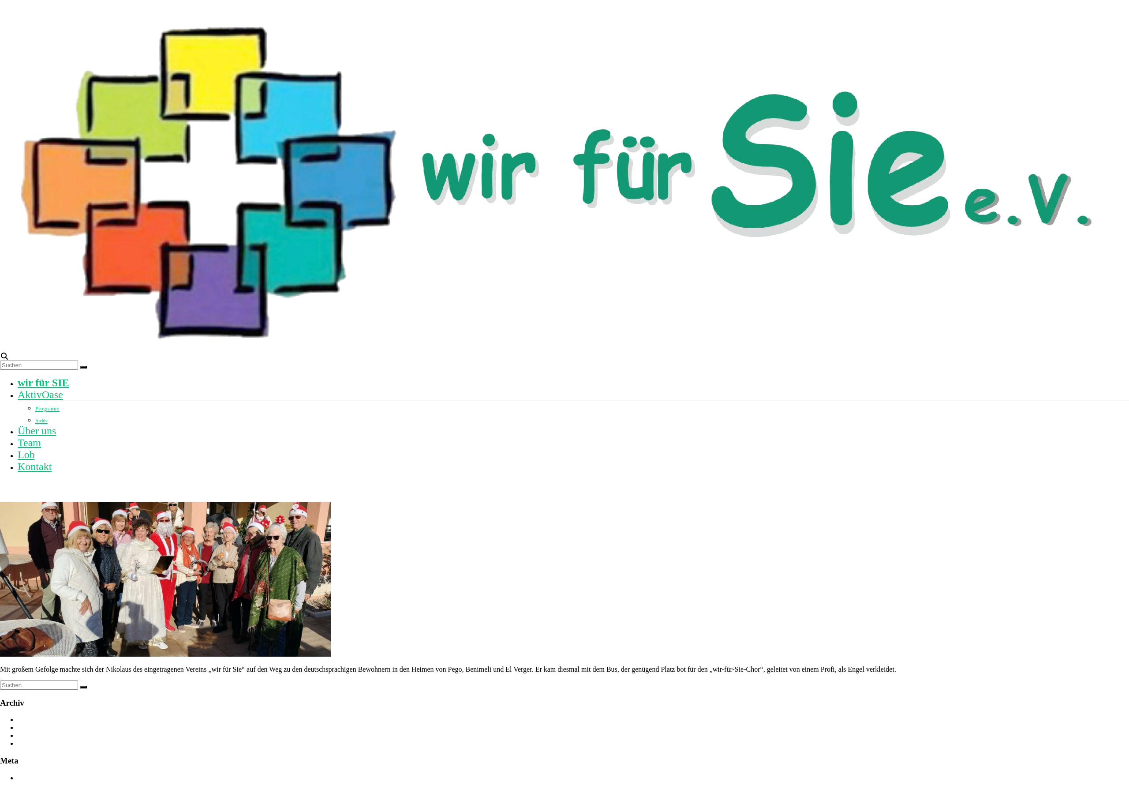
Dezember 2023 (40, 743)
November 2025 (41, 719)
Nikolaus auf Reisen (45, 487)
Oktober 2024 (37, 727)
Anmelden (32, 778)
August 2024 (36, 735)
